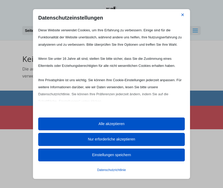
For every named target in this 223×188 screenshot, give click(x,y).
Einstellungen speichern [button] (111, 155)
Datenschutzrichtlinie (111, 170)
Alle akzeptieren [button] (111, 124)
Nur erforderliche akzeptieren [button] (111, 139)
